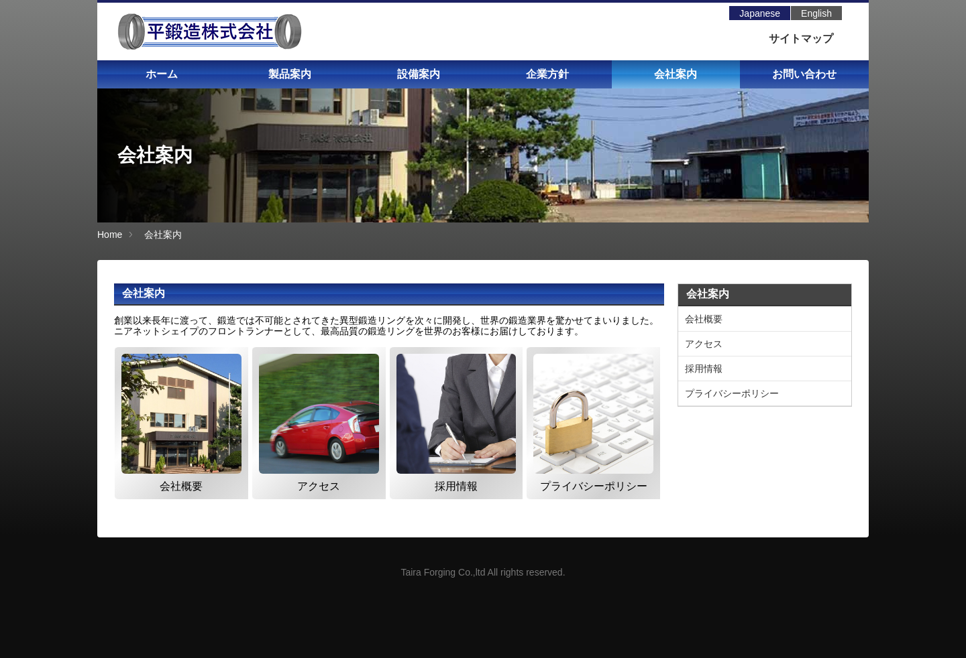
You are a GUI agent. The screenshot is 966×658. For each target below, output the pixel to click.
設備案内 (418, 74)
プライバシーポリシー (732, 393)
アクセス (703, 343)
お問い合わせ (804, 74)
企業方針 (547, 74)
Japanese (759, 13)
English (816, 13)
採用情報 (703, 368)
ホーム (162, 74)
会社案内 (675, 74)
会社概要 (703, 319)
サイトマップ (801, 38)
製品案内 (289, 74)
